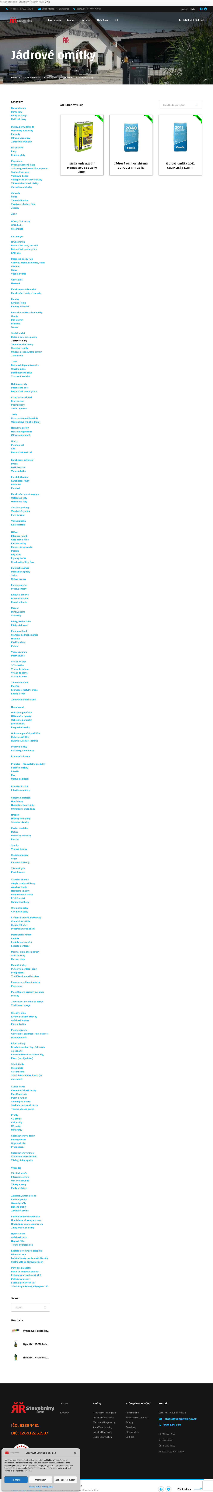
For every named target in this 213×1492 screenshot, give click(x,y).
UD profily (16, 1126)
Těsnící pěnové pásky (22, 1109)
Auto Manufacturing (102, 1427)
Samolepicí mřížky (21, 1101)
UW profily (16, 1130)
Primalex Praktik (19, 786)
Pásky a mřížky (19, 1098)
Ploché (15, 839)
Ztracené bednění (20, 376)
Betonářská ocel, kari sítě (24, 245)
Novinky (184, 9)
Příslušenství (18, 898)
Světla (14, 575)
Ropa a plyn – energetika (104, 1413)
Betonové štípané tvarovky (25, 365)
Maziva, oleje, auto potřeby (25, 951)
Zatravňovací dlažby (21, 187)
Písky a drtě (17, 147)
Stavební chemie (20, 879)
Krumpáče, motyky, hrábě (24, 690)
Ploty (14, 151)
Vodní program (19, 652)
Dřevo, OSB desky (20, 221)
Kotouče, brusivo (20, 594)
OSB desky (17, 225)
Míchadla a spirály (20, 571)
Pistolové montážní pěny (24, 969)
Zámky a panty (18, 1184)
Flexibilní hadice (19, 477)
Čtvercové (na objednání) (24, 418)
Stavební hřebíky (20, 822)
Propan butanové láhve (23, 164)
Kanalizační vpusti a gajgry (25, 494)
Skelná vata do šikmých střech (27, 1262)
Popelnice (16, 161)
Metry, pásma (18, 612)
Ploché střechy (19, 1030)
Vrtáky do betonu (20, 669)
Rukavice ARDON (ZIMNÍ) (24, 740)
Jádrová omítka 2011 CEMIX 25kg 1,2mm (180, 166)
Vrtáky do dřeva (19, 672)
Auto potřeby (18, 955)
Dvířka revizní (18, 467)
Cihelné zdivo (18, 369)
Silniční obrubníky (20, 138)
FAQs (193, 9)
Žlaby (14, 214)
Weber (14, 327)
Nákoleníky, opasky (21, 716)
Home (14, 77)
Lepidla (15, 938)
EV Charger (17, 236)
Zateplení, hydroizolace (23, 1195)
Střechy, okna (18, 1013)
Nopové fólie (18, 1241)
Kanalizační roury (20, 480)
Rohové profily (18, 1207)
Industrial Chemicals (102, 1432)
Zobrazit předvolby (65, 1479)
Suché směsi (68, 77)
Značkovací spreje (20, 1005)
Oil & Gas (130, 1437)
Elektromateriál (19, 585)
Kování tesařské (19, 828)
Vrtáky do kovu (19, 676)
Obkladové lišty (19, 498)
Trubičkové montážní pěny (25, 976)
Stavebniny (131, 1427)
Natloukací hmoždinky (22, 805)
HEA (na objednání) (21, 431)
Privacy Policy (35, 1486)
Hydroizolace (18, 1233)
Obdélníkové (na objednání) (25, 422)
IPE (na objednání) (21, 435)
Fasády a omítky (19, 767)
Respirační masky (20, 727)
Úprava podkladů (19, 779)
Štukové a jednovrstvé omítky (26, 352)
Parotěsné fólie (19, 1094)
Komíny (15, 299)
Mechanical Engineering (104, 1422)
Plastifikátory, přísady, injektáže (27, 992)
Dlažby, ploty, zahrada (22, 127)
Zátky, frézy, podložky (22, 1227)
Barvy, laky (16, 112)
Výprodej (16, 1168)
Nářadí (14, 532)
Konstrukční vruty (20, 862)
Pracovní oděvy (19, 746)
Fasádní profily (19, 1199)
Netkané (15, 283)
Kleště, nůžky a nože (21, 547)
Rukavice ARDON (20, 737)
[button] (75, 1453)
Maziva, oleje (18, 959)
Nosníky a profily (20, 428)
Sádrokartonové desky (23, 1135)
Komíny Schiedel (20, 306)
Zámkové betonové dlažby (25, 183)
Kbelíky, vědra (18, 642)
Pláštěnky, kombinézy (22, 750)
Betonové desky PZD (22, 259)
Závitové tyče (18, 868)
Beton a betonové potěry (24, 337)
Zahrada (15, 193)
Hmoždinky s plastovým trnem (27, 1224)
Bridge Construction (102, 1437)
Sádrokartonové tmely (22, 1153)
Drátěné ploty (18, 155)
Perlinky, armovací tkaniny (25, 1271)
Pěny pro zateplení (21, 1268)
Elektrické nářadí (20, 568)
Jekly (14, 414)
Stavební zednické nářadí (24, 635)
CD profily (16, 1118)
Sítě (13, 448)
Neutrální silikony (20, 891)
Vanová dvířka (18, 471)
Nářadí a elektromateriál (137, 1417)
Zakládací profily (20, 1210)
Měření (14, 608)
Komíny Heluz (18, 302)
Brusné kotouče (19, 598)
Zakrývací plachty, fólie (23, 204)
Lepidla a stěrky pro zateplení (26, 1250)
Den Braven (17, 320)
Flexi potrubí (17, 515)
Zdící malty (17, 355)
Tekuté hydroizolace (22, 1244)
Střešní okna (17, 1071)
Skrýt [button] (47, 1)
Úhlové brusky (18, 579)
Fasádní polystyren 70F (23, 1282)
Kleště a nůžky (18, 543)
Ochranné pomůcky (21, 712)
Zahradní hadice (19, 200)
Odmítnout (40, 1479)
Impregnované (18, 1139)
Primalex (15, 323)
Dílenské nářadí (19, 536)
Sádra (14, 270)
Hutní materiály (19, 384)
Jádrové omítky (19, 340)
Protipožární (17, 972)
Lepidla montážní (20, 946)
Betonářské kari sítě (21, 452)
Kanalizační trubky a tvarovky (26, 293)
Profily (14, 1115)
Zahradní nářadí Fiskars (23, 699)
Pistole (14, 646)
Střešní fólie (17, 1064)
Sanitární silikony (20, 902)
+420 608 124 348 (193, 20)
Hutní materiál (132, 1413)
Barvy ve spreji (19, 115)
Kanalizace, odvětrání (22, 460)
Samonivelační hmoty (22, 344)
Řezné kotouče (19, 602)
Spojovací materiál (21, 797)
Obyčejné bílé (18, 1143)
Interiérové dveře (20, 1177)
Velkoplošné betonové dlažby (26, 179)
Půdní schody (18, 1043)
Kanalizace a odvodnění (23, 289)
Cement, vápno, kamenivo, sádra (28, 262)
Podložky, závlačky (21, 835)
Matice (14, 832)
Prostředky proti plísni (23, 928)
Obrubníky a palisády (22, 130)
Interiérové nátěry (20, 790)
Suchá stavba (18, 1086)
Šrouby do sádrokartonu (23, 1156)
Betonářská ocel (19, 387)
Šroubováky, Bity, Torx (22, 562)
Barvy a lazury (18, 108)
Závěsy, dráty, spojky (22, 1160)
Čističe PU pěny (19, 925)
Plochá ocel (17, 445)
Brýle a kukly (18, 723)
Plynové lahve (132, 1432)
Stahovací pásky (19, 855)
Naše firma (102, 20)
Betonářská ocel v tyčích (24, 249)
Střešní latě (17, 229)
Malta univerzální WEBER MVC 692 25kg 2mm (82, 168)
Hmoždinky (17, 801)
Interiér (15, 771)
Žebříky (15, 208)
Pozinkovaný (18, 404)
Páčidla (15, 551)
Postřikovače (18, 655)
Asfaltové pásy (19, 1237)
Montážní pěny (19, 965)
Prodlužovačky (19, 588)
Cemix (14, 316)
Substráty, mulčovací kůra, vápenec (29, 168)
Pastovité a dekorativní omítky (26, 312)
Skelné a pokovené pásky (24, 1105)
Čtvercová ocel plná (21, 397)
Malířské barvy (18, 119)
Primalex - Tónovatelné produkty (28, 764)
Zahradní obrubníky (21, 141)
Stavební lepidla (19, 348)
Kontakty (64, 1413)
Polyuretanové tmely (22, 894)
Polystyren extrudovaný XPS (26, 1275)
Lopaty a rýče (18, 693)
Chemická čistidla (20, 921)
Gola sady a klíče (20, 539)
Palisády (15, 134)
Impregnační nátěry (21, 934)
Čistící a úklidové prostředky (26, 917)
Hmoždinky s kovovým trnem (26, 1220)
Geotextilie (17, 279)
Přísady (15, 995)
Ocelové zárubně (20, 1180)
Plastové (15, 488)
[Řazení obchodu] (180, 105)
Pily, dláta (16, 554)
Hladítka (15, 638)
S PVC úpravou (19, 408)
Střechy (129, 1422)
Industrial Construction (103, 1417)
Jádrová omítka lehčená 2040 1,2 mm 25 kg (131, 166)
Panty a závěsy (19, 1188)
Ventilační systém (20, 511)
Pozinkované (18, 872)
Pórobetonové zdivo (21, 372)
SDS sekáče (17, 665)
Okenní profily (18, 1203)
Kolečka (15, 686)
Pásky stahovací (19, 625)
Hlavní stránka (54, 20)
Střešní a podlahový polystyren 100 (29, 1286)
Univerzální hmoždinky (23, 809)
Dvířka (14, 463)
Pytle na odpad (19, 631)
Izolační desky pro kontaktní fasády (29, 1258)
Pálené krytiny (18, 1024)
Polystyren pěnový (21, 1279)
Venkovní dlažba (19, 176)
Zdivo (14, 361)
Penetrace (16, 986)
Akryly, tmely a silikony (23, 883)
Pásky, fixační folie (21, 621)
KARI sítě (16, 253)
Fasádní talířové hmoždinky (25, 1216)
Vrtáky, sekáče (18, 661)
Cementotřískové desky (23, 1090)
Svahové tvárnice (20, 172)
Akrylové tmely (19, 887)
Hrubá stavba (50, 77)
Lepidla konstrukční (21, 942)
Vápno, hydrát (18, 273)
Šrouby (15, 845)
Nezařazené (17, 707)
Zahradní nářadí (19, 682)
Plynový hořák (18, 558)
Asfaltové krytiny (20, 1020)
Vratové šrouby (19, 849)
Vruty (14, 858)
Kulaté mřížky (18, 524)
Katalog (70, 20)
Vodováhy (16, 615)
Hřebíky (15, 815)
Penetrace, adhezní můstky (25, 982)
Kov (13, 775)
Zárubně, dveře (19, 1173)
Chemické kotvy (19, 908)
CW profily (16, 1122)
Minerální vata (18, 1254)
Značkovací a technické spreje (27, 1001)
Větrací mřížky (18, 521)
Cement (15, 266)
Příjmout (16, 1479)
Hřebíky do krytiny (20, 818)
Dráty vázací (17, 401)
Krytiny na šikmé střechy (24, 1016)
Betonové (16, 484)
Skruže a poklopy (20, 507)
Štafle (14, 196)
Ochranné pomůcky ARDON (25, 733)
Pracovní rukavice (20, 756)
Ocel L (14, 441)
